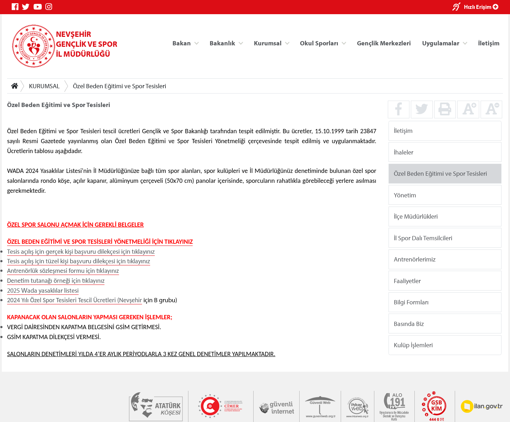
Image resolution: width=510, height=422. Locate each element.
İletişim (488, 43)
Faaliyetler (407, 280)
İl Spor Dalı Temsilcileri (423, 237)
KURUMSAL (44, 86)
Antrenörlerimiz (415, 259)
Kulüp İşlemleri (413, 345)
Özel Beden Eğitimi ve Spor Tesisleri (119, 86)
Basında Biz (409, 323)
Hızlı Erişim (481, 6)
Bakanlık (222, 43)
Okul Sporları (319, 43)
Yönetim (405, 195)
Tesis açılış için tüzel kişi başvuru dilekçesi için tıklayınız (78, 261)
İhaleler (403, 152)
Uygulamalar (440, 43)
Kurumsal (268, 43)
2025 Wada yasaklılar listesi (43, 290)
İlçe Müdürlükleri (416, 216)
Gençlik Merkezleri (384, 43)
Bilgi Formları (411, 302)
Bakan (181, 43)
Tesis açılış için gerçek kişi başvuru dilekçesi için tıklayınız (81, 251)
